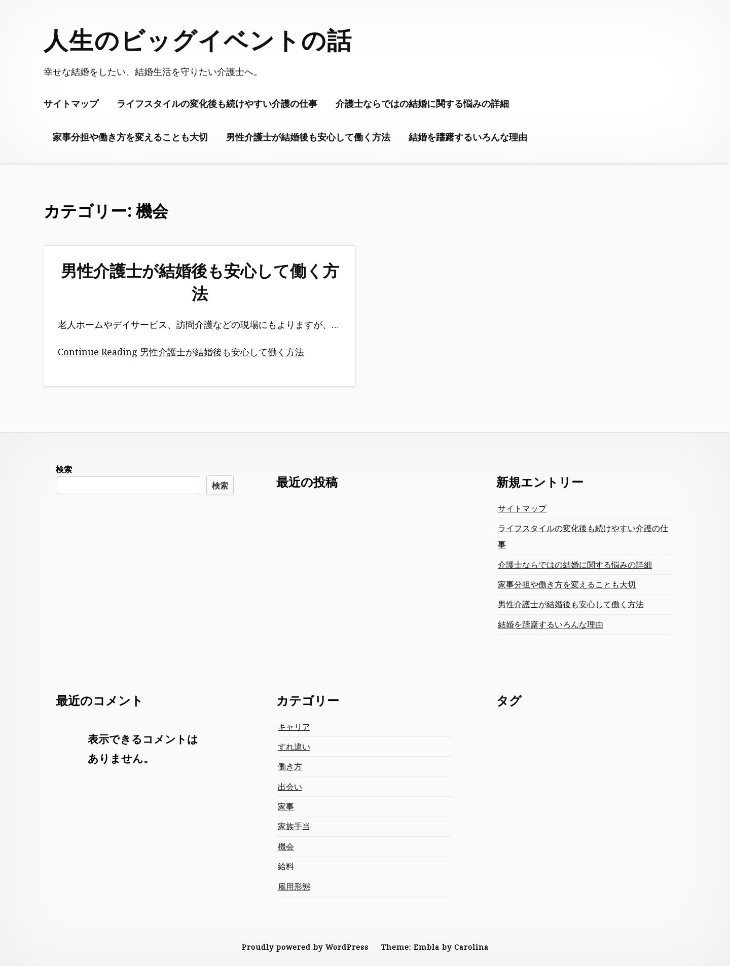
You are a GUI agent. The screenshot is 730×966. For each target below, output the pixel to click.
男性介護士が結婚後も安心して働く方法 (308, 137)
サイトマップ (71, 103)
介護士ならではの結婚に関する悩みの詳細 (422, 103)
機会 (286, 846)
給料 (286, 866)
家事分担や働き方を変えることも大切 (130, 137)
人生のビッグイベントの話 (198, 39)
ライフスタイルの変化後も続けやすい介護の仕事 (217, 103)
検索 (64, 469)
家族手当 (294, 826)
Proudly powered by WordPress (305, 947)
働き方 (290, 766)
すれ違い (294, 746)
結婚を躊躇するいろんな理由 (468, 137)
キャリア (294, 726)
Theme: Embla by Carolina (435, 947)
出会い (290, 786)
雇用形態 (294, 886)
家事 (286, 806)
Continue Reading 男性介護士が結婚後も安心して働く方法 (181, 352)
